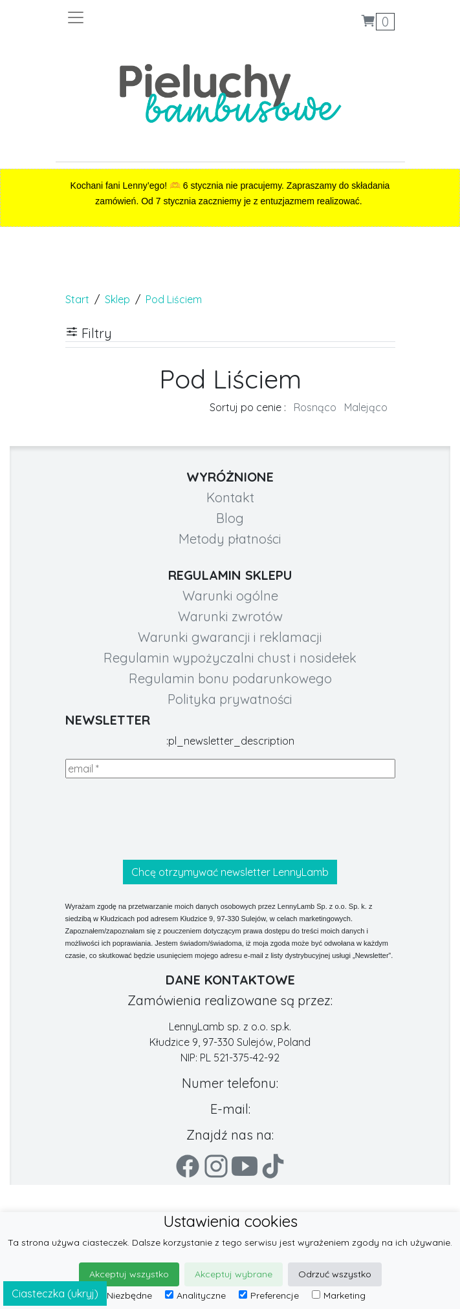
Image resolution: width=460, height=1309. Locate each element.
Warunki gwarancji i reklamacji (230, 637)
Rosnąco (315, 407)
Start (77, 299)
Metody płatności (230, 539)
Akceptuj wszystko (129, 1274)
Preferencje (269, 1295)
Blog (230, 518)
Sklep (117, 299)
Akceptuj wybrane (233, 1274)
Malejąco (366, 407)
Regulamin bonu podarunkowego (230, 678)
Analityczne (195, 1295)
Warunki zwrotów (230, 616)
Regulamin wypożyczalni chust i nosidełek (230, 658)
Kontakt (230, 497)
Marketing (339, 1295)
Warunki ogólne (230, 596)
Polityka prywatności (230, 699)
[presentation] (163, 819)
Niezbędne (123, 1295)
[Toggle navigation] (148, 17)
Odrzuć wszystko (334, 1274)
